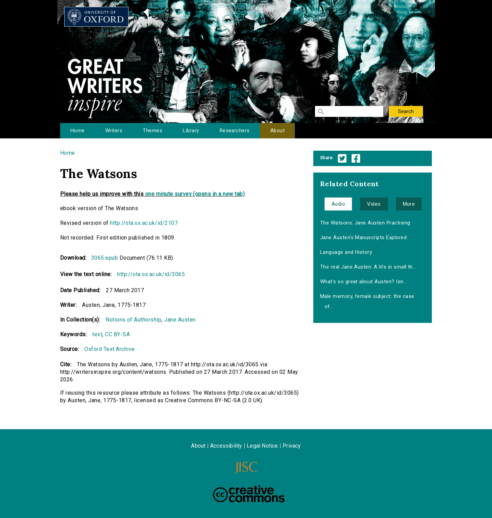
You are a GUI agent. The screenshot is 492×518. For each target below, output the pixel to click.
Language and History (346, 252)
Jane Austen (179, 319)
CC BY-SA (117, 334)
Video (374, 204)
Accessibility (226, 445)
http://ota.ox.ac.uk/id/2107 (144, 223)
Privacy (292, 445)
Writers (113, 130)
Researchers (235, 130)
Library (191, 130)
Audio (338, 204)
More (409, 204)
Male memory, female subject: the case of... (367, 301)
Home (77, 130)
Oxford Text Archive (109, 349)
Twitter (342, 158)
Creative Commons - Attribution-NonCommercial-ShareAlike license (249, 493)
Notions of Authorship (133, 319)
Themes (152, 130)
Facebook (356, 158)
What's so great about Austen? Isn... (363, 281)
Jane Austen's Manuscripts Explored (363, 237)
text (97, 334)
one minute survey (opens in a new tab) (195, 194)
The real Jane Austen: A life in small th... (368, 267)
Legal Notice (262, 445)
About (277, 130)
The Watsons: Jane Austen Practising (365, 223)
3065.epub (104, 258)
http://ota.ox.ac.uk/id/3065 (151, 274)
